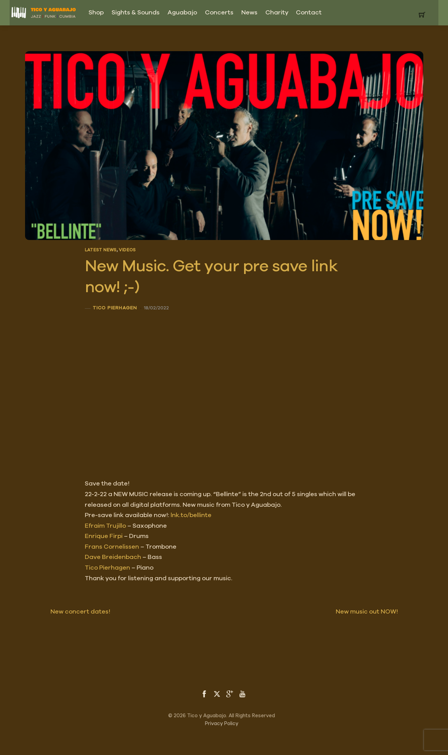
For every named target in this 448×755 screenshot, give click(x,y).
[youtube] (242, 693)
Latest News (101, 250)
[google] (229, 693)
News (249, 13)
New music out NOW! (379, 611)
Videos (127, 250)
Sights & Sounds (136, 13)
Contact (309, 13)
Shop (96, 13)
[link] (105, 526)
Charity (276, 13)
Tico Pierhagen (115, 308)
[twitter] (217, 693)
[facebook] (204, 693)
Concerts (219, 13)
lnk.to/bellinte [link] (191, 515)
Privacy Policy (221, 723)
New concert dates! (67, 611)
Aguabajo (182, 13)
